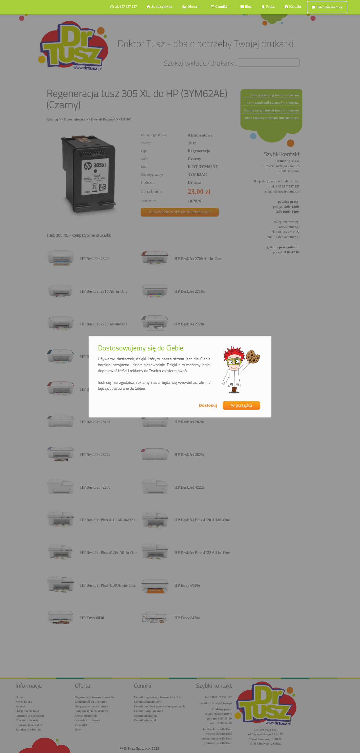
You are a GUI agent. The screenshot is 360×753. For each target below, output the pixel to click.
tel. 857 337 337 (123, 7)
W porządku (241, 405)
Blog (245, 7)
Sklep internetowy (327, 7)
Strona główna (159, 7)
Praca (267, 7)
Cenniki (220, 7)
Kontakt (292, 7)
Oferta (191, 7)
